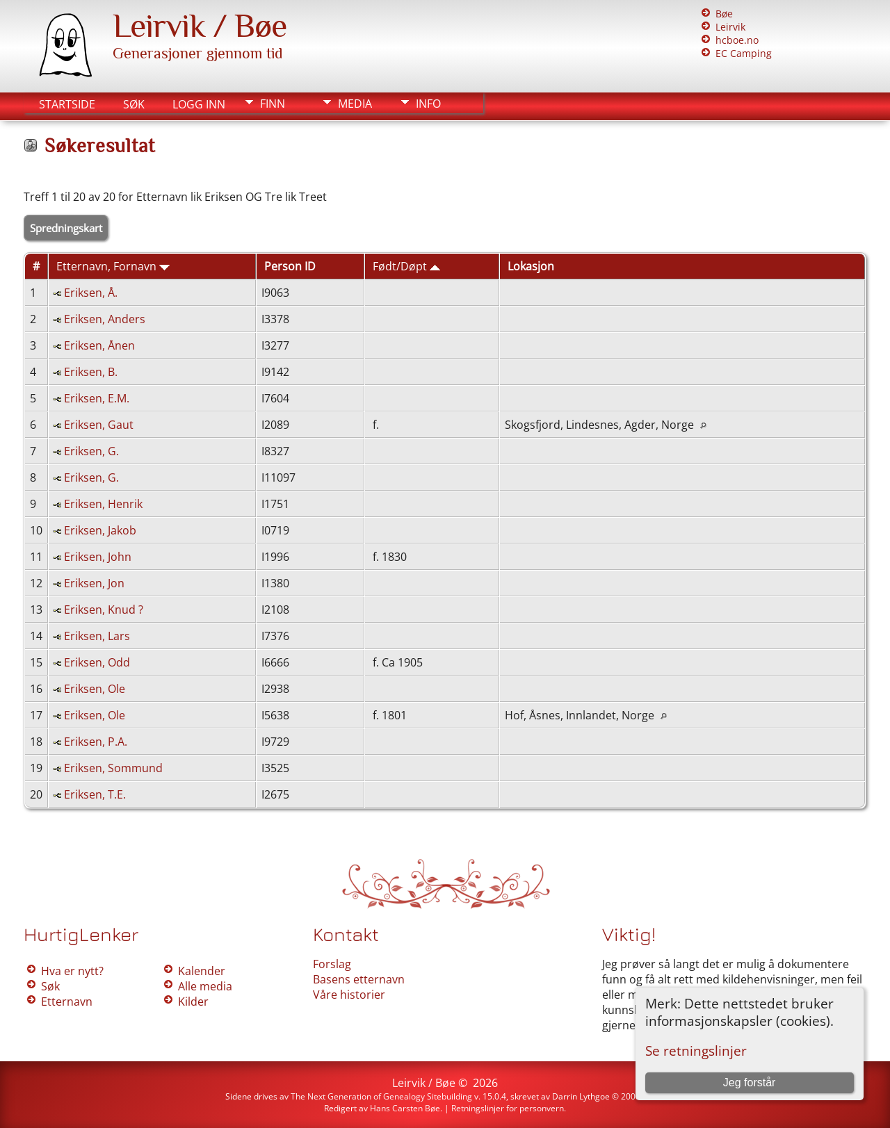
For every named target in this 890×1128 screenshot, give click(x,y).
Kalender (201, 971)
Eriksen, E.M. (96, 398)
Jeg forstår (749, 1082)
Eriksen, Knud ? (103, 609)
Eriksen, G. (91, 451)
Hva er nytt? (72, 971)
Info (428, 103)
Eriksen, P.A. (95, 741)
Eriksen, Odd (97, 662)
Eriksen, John (97, 556)
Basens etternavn (359, 979)
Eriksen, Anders (104, 319)
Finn (272, 103)
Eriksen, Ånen (99, 345)
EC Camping (743, 53)
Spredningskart (66, 228)
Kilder (193, 1001)
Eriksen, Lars (97, 636)
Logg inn (198, 104)
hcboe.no (737, 40)
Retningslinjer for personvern (507, 1108)
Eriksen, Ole (94, 688)
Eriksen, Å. (91, 292)
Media (355, 103)
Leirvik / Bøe (199, 25)
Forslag (332, 964)
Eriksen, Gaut (99, 424)
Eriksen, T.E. (95, 794)
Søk (134, 104)
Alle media (205, 986)
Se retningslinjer (696, 1050)
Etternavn (66, 1001)
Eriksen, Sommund (113, 768)
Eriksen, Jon (94, 583)
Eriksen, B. (91, 371)
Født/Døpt (406, 266)
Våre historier (349, 994)
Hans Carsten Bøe (405, 1108)
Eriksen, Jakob (100, 530)
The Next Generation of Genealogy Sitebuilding (381, 1096)
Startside (67, 104)
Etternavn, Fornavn (113, 266)
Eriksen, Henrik (103, 504)
